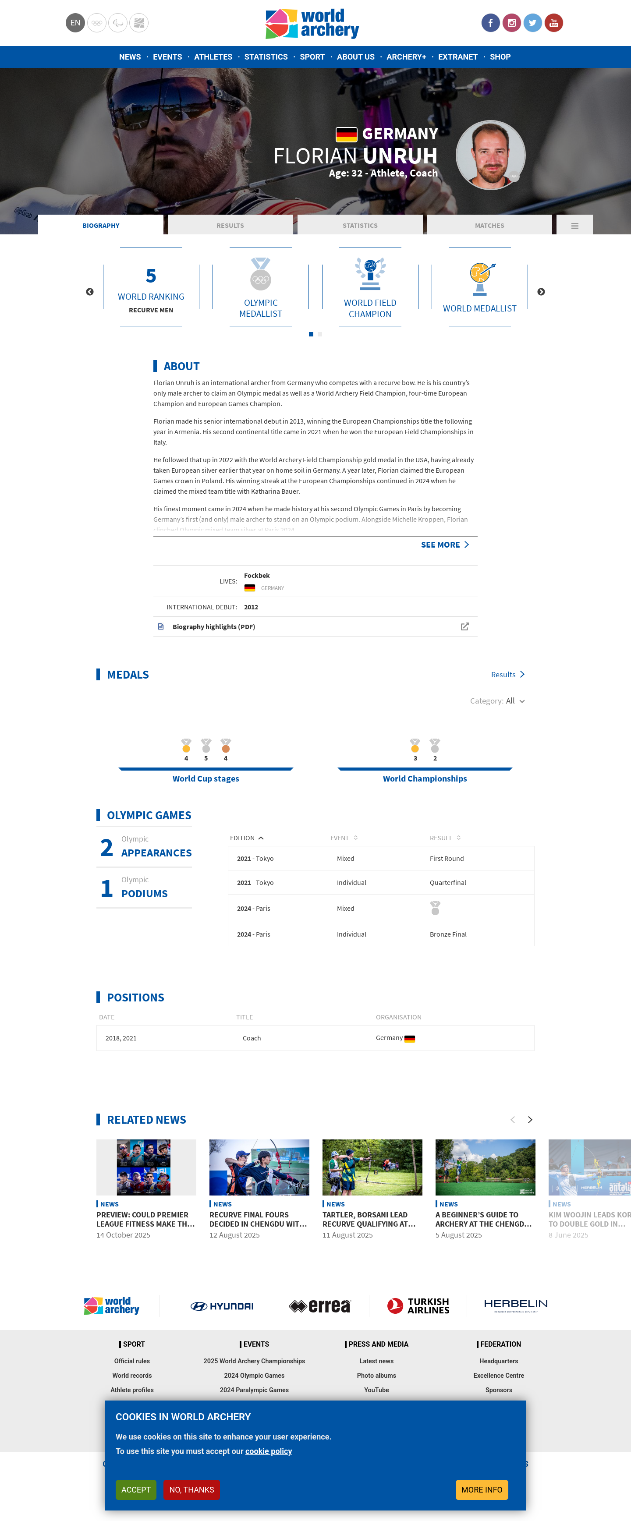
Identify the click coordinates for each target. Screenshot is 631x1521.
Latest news (377, 1361)
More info (482, 1489)
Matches (489, 225)
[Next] (530, 1120)
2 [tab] (320, 334)
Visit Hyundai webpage (222, 1306)
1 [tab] (311, 334)
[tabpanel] (151, 287)
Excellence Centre (499, 1376)
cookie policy (268, 1451)
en (75, 22)
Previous (89, 292)
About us (356, 56)
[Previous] (512, 1120)
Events (167, 56)
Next (541, 292)
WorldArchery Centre (139, 22)
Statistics (266, 56)
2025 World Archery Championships (254, 1361)
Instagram (511, 22)
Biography (100, 225)
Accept (136, 1489)
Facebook (490, 22)
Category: (487, 700)
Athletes (213, 56)
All (510, 700)
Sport (312, 56)
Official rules (132, 1361)
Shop (500, 56)
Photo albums (376, 1376)
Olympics (96, 22)
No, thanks (191, 1489)
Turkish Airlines (418, 1306)
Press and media (378, 1344)
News (130, 56)
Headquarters (498, 1361)
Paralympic (118, 22)
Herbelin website (516, 1306)
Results (230, 225)
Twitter (532, 22)
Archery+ (406, 56)
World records (132, 1376)
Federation (501, 1344)
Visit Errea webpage (320, 1306)
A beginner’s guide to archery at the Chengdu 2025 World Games (482, 1224)
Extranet (458, 56)
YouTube (554, 22)
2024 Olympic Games (254, 1376)
